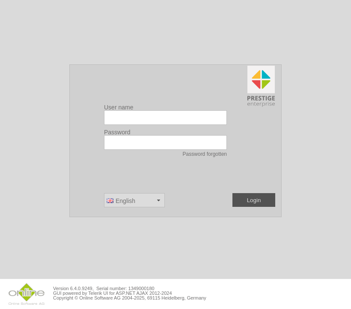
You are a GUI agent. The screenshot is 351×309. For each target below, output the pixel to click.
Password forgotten (205, 154)
